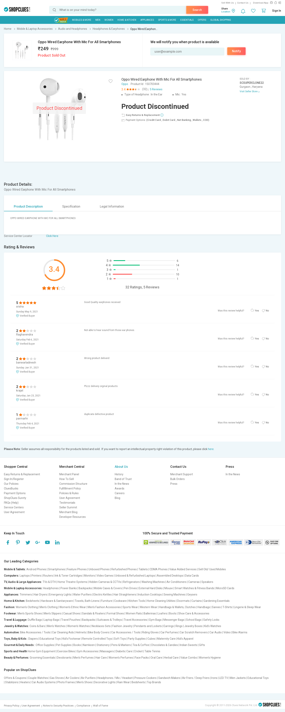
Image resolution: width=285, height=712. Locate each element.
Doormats (183, 600)
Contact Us (242, 3)
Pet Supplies (64, 645)
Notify (236, 51)
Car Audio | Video (220, 632)
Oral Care (156, 657)
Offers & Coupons (15, 677)
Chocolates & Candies (164, 645)
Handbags (203, 607)
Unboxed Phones (99, 569)
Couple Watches (38, 677)
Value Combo (188, 657)
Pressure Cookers (145, 677)
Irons (214, 677)
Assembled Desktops (170, 575)
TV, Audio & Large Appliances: (23, 581)
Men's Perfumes (83, 657)
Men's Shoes (84, 682)
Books (77, 645)
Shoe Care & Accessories (193, 613)
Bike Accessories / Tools (35, 632)
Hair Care (101, 657)
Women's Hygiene (210, 657)
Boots (172, 613)
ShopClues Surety (15, 498)
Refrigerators (131, 581)
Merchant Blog (68, 512)
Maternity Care (166, 638)
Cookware (120, 600)
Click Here (52, 236)
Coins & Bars (37, 626)
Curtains (196, 600)
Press (173, 483)
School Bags (193, 619)
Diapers (33, 638)
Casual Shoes (71, 613)
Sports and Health (15, 651)
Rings (179, 626)
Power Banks (69, 588)
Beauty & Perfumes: (16, 657)
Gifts (202, 645)
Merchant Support (181, 474)
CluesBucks (11, 488)
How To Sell (66, 479)
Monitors (89, 575)
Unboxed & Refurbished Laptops (135, 575)
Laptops (25, 575)
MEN (97, 20)
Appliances (147, 20)
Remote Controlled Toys (97, 638)
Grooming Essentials (42, 657)
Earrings (169, 626)
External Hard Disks (151, 588)
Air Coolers (72, 677)
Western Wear (148, 607)
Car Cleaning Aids (63, 632)
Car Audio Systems (44, 682)
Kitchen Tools (137, 600)
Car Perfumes (169, 632)
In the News (122, 483)
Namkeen (89, 645)
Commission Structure (73, 483)
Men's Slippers (52, 613)
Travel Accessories (135, 619)
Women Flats (134, 613)
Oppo (124, 84)
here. (211, 449)
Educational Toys (50, 638)
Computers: (11, 575)
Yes (257, 310)
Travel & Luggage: (15, 619)
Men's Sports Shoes (30, 613)
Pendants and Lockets (148, 626)
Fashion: (9, 607)
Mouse (168, 588)
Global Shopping (220, 20)
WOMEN (108, 20)
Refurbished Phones (124, 569)
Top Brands (154, 682)
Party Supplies (137, 638)
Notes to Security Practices (58, 705)
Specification (71, 206)
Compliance (83, 705)
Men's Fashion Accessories (104, 607)
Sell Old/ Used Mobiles (212, 569)
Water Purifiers (82, 594)
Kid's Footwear (71, 638)
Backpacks (85, 588)
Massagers (107, 651)
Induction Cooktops (150, 594)
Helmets (81, 632)
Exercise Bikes (66, 651)
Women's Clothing (27, 607)
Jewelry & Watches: (16, 626)
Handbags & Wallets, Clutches (177, 607)
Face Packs (142, 657)
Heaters (25, 682)
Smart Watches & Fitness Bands (194, 588)
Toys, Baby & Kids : (16, 638)
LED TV (223, 677)
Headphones (51, 588)
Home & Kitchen (126, 20)
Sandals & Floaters (93, 613)
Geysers (192, 594)
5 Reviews (156, 89)
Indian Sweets (188, 645)
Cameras (194, 581)
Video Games (105, 575)
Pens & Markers (121, 645)
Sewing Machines (174, 594)
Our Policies (11, 483)
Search (197, 9)
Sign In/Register (14, 479)
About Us (121, 467)
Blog (117, 498)
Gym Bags (155, 619)
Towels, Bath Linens (87, 600)
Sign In (276, 10)
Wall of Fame (100, 705)
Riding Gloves (150, 632)
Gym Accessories (87, 651)
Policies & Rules (69, 493)
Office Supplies (45, 645)
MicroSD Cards (225, 588)
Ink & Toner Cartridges (68, 575)
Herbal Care (171, 657)
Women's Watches (78, 626)
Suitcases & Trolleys (109, 619)
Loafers (162, 613)
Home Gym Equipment (42, 651)
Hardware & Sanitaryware (57, 600)
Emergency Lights (60, 594)
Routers (48, 575)
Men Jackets (238, 677)
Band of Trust (123, 479)
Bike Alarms (239, 632)
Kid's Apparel (185, 638)
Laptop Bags (51, 619)
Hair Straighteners (125, 594)
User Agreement (14, 512)
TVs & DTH (49, 581)
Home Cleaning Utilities (161, 600)
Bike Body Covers (98, 632)
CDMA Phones (159, 569)
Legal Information (112, 206)
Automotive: (12, 632)
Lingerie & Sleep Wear (247, 607)
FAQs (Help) (11, 502)
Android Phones (36, 569)
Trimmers (26, 594)
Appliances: (11, 594)
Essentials (187, 20)
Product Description (28, 206)
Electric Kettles (102, 594)
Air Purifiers (88, 677)
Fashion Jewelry (122, 626)
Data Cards (192, 575)
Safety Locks (211, 619)
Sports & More (167, 20)
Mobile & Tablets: (15, 569)
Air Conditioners (176, 581)
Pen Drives (130, 588)
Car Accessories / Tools (125, 632)
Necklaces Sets (101, 626)
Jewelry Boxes (193, 626)
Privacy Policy (11, 705)
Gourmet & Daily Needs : (19, 645)
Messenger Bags (173, 619)
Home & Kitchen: (14, 600)
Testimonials (67, 502)
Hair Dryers (40, 594)
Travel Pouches (70, 619)
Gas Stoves (57, 677)
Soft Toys (120, 638)
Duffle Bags (35, 619)
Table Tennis (152, 651)
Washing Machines (153, 581)
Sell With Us (227, 3)
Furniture (106, 600)
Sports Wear (130, 607)
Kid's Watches (212, 626)
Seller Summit (68, 507)
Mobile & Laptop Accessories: (23, 588)
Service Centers (14, 507)
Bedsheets (32, 600)
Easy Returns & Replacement (22, 474)
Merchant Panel (69, 474)
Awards (119, 488)
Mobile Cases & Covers (108, 588)
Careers (120, 493)
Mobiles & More (81, 20)
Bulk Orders (177, 479)
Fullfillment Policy (70, 488)
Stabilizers (11, 682)
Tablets (143, 569)
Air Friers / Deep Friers (196, 677)
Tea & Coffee (141, 645)
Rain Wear (123, 682)
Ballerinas (150, 613)
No (267, 310)
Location (225, 11)
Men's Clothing (49, 607)
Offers (202, 20)
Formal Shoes (115, 613)
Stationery (103, 645)
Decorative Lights (104, 682)
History (119, 474)
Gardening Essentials (217, 600)
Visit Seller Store (249, 91)
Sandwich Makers (169, 677)
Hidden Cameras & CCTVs (105, 581)
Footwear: (10, 613)
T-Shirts (227, 607)
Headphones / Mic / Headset (115, 677)
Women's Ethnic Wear (72, 607)
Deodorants (64, 657)
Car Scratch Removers (194, 632)
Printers (36, 575)
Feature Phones (77, 569)
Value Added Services (183, 569)
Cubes (151, 638)
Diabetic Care (124, 651)
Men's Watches (56, 626)
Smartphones (56, 569)
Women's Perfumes (121, 657)
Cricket (138, 651)
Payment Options (15, 493)
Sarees (216, 607)
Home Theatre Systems (72, 581)
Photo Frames (66, 682)
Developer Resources (72, 516)
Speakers (207, 581)
